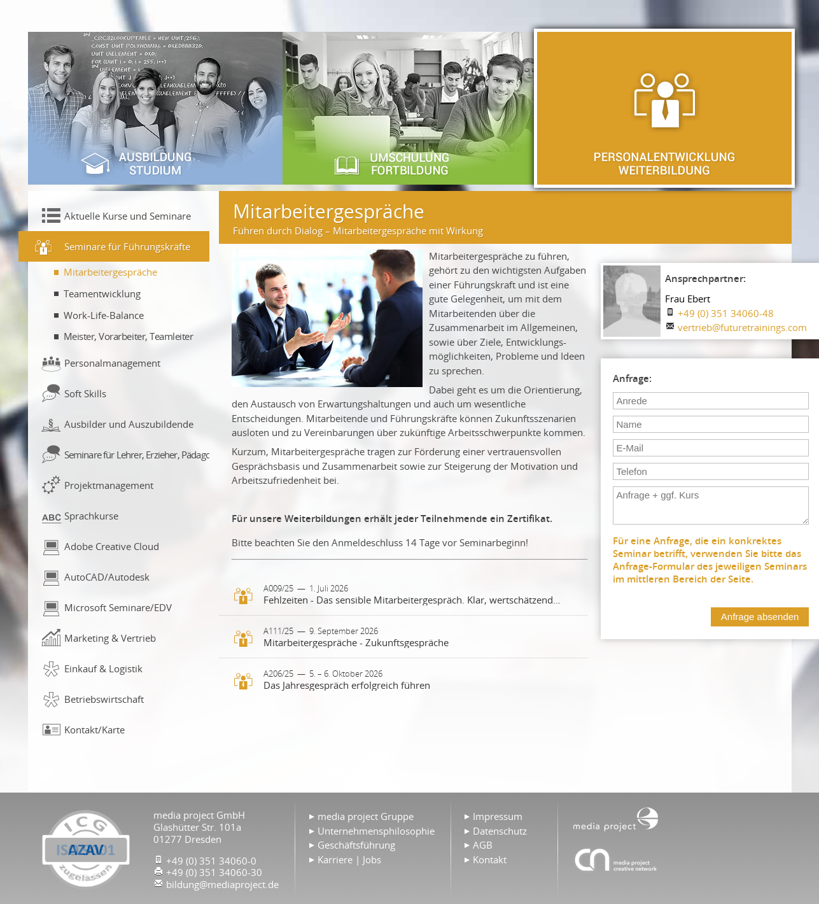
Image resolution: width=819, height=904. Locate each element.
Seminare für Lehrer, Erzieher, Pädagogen (136, 454)
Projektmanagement (108, 485)
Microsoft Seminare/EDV (118, 607)
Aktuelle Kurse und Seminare (127, 215)
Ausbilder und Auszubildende (128, 424)
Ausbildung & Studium (155, 108)
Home (616, 818)
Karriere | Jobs (349, 859)
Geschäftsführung (356, 844)
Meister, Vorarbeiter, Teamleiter (128, 336)
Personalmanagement (112, 363)
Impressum (497, 816)
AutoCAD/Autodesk (107, 576)
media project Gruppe (366, 816)
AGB (483, 844)
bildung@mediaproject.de (222, 884)
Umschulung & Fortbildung (410, 108)
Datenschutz (500, 830)
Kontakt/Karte (94, 729)
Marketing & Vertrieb (110, 638)
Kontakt (490, 859)
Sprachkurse (91, 515)
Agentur (616, 859)
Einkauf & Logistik (103, 668)
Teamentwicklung (102, 293)
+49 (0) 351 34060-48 (726, 313)
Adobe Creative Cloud (111, 546)
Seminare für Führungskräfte (127, 246)
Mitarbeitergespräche (110, 271)
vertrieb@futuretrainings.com (742, 327)
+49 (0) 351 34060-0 (211, 860)
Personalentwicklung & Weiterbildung (664, 108)
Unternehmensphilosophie (376, 830)
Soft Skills (85, 393)
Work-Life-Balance (104, 315)
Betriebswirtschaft (104, 699)
